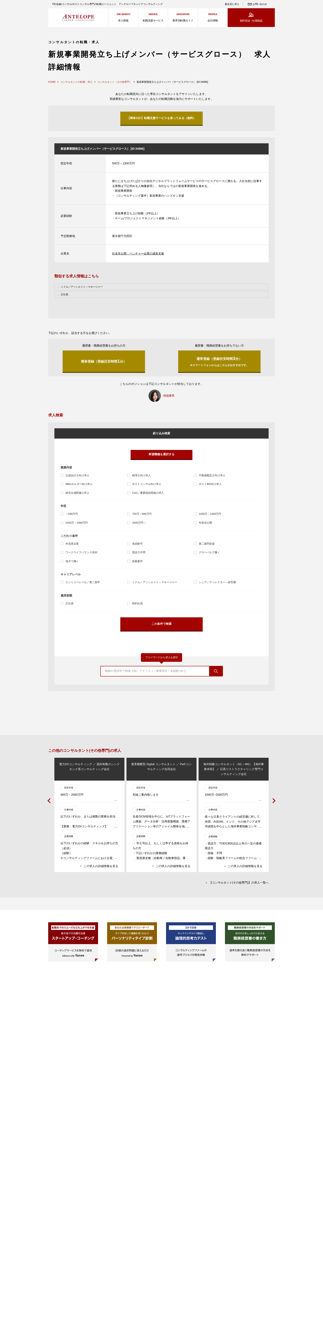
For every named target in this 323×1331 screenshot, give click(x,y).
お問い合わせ (260, 4)
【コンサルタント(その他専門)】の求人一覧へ (239, 883)
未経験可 (137, 543)
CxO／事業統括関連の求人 (148, 492)
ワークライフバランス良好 (81, 552)
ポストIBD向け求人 (210, 484)
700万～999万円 (141, 513)
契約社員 (137, 603)
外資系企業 (72, 543)
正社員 (70, 603)
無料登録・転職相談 (251, 20)
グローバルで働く (209, 552)
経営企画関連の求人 (77, 492)
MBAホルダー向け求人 (79, 484)
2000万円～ (139, 522)
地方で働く (72, 561)
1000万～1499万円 (210, 513)
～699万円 (72, 513)
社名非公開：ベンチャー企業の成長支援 (138, 253)
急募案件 (137, 561)
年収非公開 (205, 522)
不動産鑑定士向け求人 (212, 475)
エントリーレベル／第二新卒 (83, 582)
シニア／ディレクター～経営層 (217, 582)
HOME (52, 82)
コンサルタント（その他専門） (114, 82)
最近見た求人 (232, 4)
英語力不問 (138, 552)
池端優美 (168, 395)
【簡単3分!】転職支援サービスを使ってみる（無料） (161, 118)
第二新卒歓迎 (207, 543)
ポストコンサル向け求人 (146, 484)
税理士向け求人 (141, 475)
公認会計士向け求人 (77, 475)
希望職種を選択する (161, 454)
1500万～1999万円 (77, 522)
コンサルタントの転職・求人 (76, 82)
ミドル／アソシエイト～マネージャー (154, 582)
